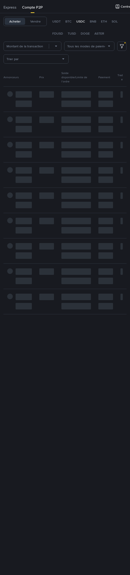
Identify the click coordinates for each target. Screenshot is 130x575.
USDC (80, 21)
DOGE (85, 33)
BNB (93, 21)
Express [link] (10, 7)
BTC (68, 21)
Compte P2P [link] (32, 7)
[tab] (10, 7)
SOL (115, 21)
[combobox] (55, 46)
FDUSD (57, 33)
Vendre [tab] (35, 21)
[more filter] (122, 46)
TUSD (72, 33)
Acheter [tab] (15, 21)
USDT (56, 21)
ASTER (99, 33)
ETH (104, 21)
